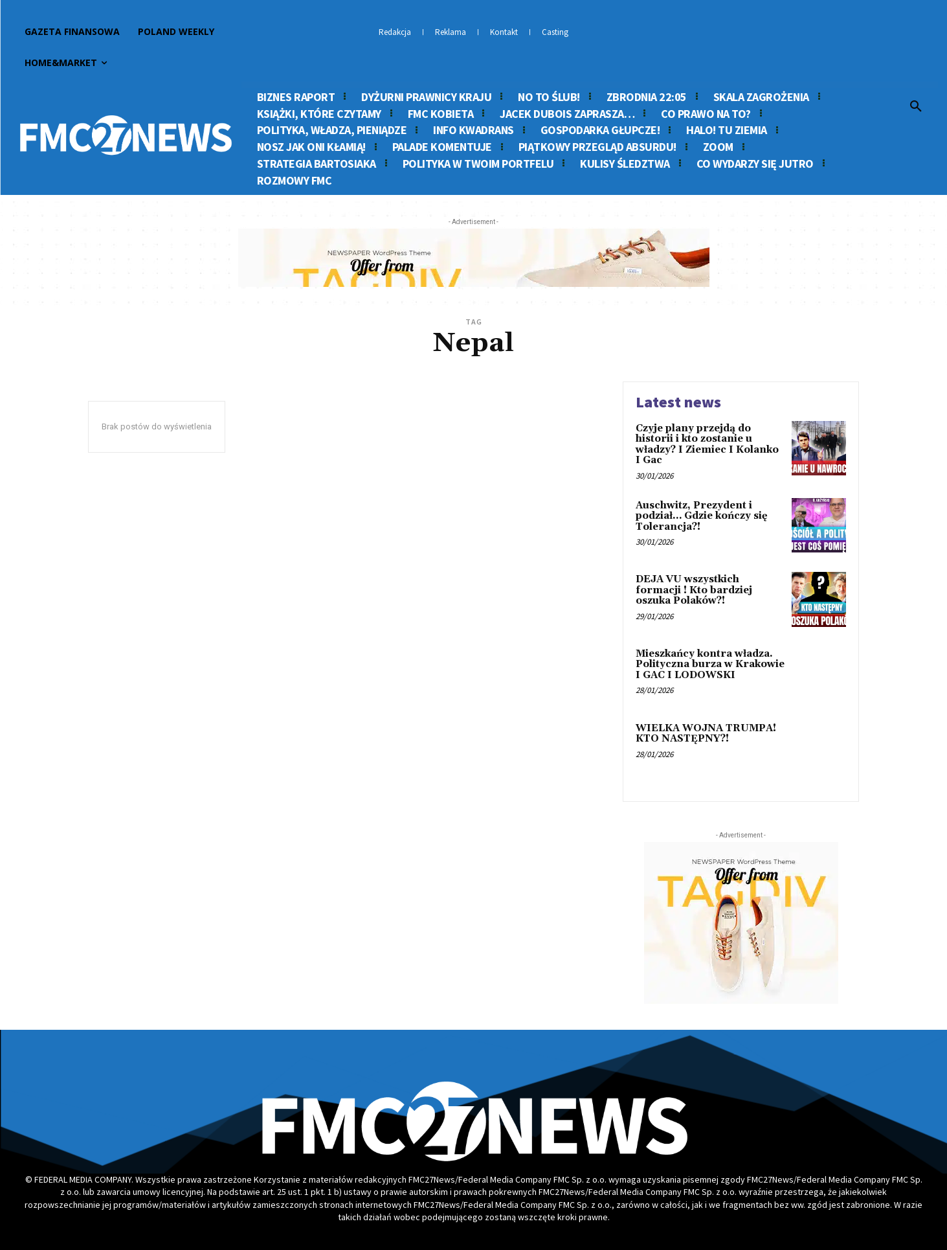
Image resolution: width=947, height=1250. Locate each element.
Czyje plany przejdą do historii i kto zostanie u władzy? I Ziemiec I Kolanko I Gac (707, 444)
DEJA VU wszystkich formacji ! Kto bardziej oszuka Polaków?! (694, 590)
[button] (915, 106)
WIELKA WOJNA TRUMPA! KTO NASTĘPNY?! (706, 733)
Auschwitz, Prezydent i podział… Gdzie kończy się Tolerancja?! (702, 516)
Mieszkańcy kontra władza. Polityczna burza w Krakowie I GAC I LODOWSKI (710, 664)
